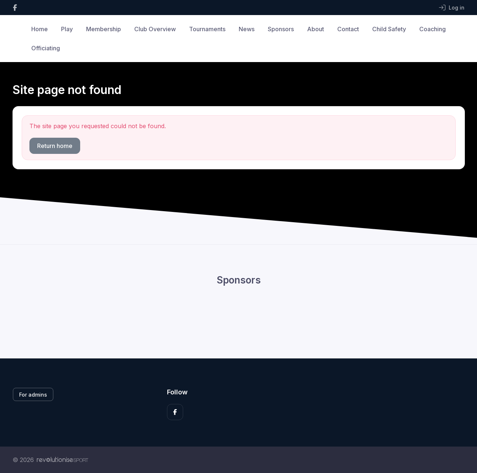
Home (39, 29)
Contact (348, 29)
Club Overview (155, 29)
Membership (103, 29)
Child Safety (389, 29)
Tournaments (207, 29)
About (315, 29)
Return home (54, 145)
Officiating (45, 48)
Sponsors (281, 29)
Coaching (432, 29)
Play (67, 29)
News (246, 29)
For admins (33, 394)
